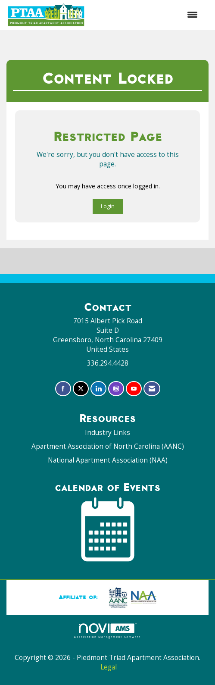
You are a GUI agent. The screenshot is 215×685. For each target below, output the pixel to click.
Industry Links (107, 432)
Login (108, 206)
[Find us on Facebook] (63, 388)
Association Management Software (107, 630)
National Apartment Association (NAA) (108, 460)
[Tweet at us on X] (81, 388)
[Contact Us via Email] (151, 388)
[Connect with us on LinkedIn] (98, 388)
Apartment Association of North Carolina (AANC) (107, 446)
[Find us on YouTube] (134, 388)
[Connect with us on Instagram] (116, 388)
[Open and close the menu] (146, 14)
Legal (108, 667)
